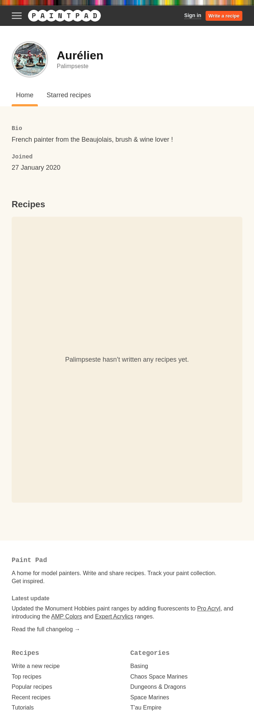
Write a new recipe (36, 666)
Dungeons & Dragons (158, 687)
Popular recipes (32, 687)
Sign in (192, 15)
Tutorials (23, 707)
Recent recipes (31, 697)
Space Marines (149, 697)
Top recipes (26, 676)
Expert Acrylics (114, 616)
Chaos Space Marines (158, 676)
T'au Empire (146, 707)
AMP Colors (66, 616)
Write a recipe (224, 16)
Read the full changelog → (46, 629)
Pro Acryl (209, 608)
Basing (139, 666)
